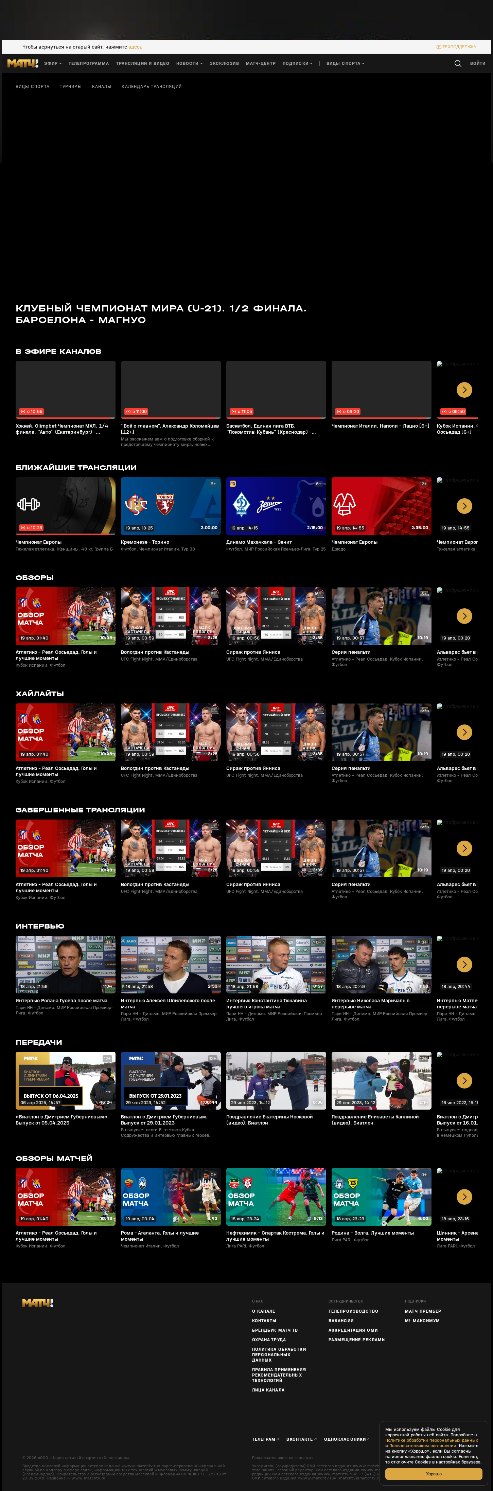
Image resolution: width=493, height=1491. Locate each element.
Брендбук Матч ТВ (275, 1330)
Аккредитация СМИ (353, 1330)
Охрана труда (269, 1340)
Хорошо (434, 1474)
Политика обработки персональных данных (279, 1355)
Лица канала (268, 1390)
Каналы (102, 86)
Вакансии (341, 1321)
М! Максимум (422, 1321)
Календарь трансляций (151, 86)
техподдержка (459, 46)
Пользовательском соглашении (422, 1446)
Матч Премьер (423, 1311)
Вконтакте (299, 1439)
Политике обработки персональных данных (431, 1440)
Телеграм (264, 1439)
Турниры (71, 86)
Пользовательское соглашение (282, 1458)
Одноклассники (345, 1439)
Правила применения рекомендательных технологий (279, 1375)
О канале (264, 1311)
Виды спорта (33, 86)
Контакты (264, 1321)
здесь (135, 47)
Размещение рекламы (357, 1340)
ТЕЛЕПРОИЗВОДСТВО (353, 1311)
